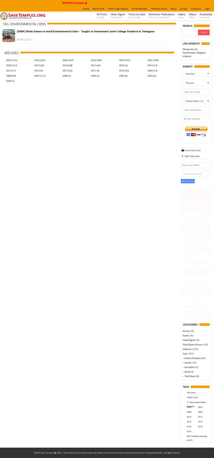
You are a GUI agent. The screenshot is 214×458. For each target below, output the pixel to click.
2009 (200, 412)
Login (207, 8)
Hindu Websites (140, 8)
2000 (189, 407)
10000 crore (192, 397)
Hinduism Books (159, 8)
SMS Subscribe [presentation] (190, 156)
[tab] (191, 150)
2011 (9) (95, 70)
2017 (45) (96, 65)
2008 (189, 412)
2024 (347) (68, 60)
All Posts (102, 15)
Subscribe (188, 181)
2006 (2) (67, 75)
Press (174, 8)
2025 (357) (39, 60)
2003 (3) (151, 75)
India (185, 353)
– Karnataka (189, 367)
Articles (186, 331)
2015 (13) (152, 65)
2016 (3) (123, 65)
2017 (200, 421)
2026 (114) (11, 60)
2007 (200, 407)
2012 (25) (67, 70)
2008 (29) (11, 75)
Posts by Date (137, 15)
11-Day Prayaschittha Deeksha (196, 402)
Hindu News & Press (193, 344)
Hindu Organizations (118, 8)
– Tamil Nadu (189, 376)
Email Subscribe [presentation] (191, 150)
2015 (189, 421)
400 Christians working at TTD (197, 436)
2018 (189, 426)
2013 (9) (38, 70)
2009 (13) (152, 70)
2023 (189, 431)
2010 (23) (124, 70)
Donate (183, 8)
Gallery (181, 15)
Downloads (206, 15)
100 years (191, 392)
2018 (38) (67, 65)
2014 (200, 416)
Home (86, 8)
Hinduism (187, 349)
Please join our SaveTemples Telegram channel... (194, 53)
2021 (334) (153, 60)
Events (186, 335)
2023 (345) (96, 60)
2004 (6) (123, 75)
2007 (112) (39, 75)
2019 (200, 426)
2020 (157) (11, 65)
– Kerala (187, 371)
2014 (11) (11, 70)
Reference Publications (162, 15)
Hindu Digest (118, 15)
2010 (189, 416)
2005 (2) (95, 75)
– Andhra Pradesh (191, 358)
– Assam (187, 362)
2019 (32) (39, 65)
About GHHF (99, 8)
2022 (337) (124, 60)
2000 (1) (10, 81)
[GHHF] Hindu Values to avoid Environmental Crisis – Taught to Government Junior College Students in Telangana (85, 31)
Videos (192, 15)
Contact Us (196, 8)
